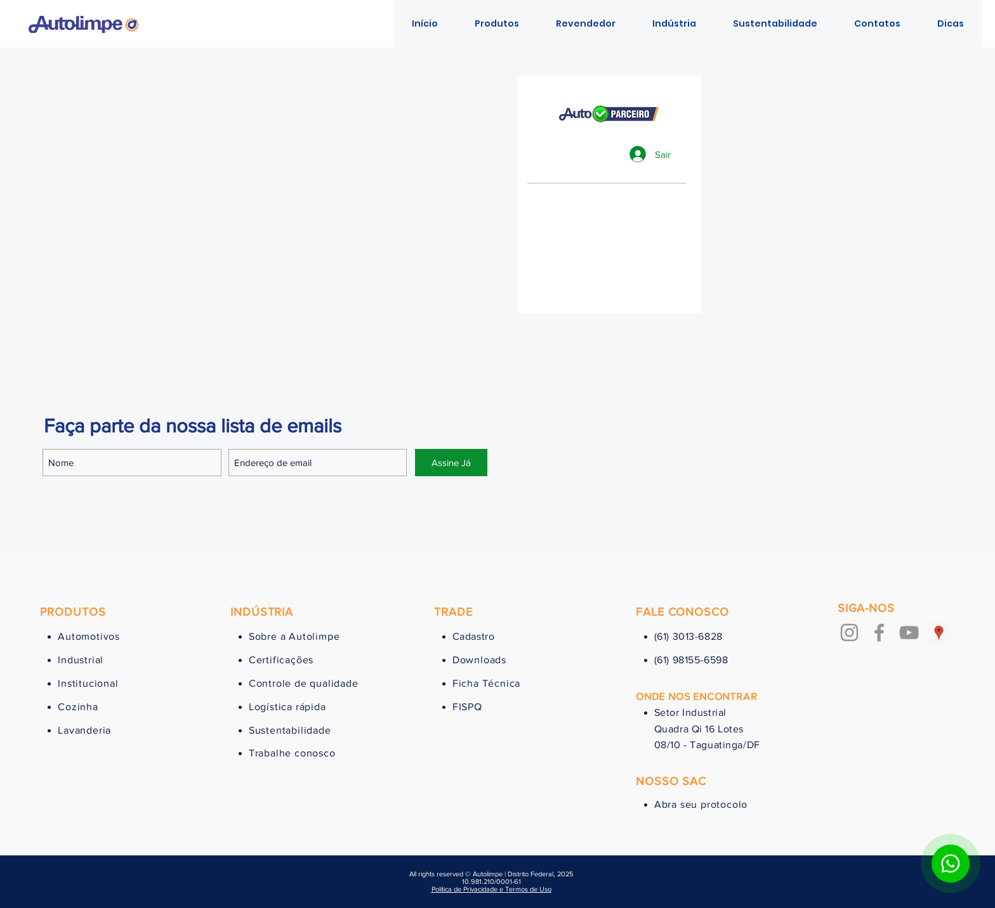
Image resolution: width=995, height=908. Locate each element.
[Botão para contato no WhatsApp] (951, 864)
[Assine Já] (451, 462)
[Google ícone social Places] (939, 632)
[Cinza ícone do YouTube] (909, 632)
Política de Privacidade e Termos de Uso (491, 889)
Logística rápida (287, 706)
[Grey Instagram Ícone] (849, 632)
